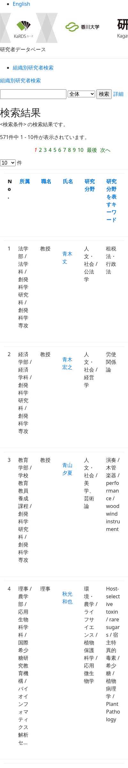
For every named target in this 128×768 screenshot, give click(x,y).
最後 (94, 150)
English (64, 6)
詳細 (64, 95)
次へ (108, 150)
